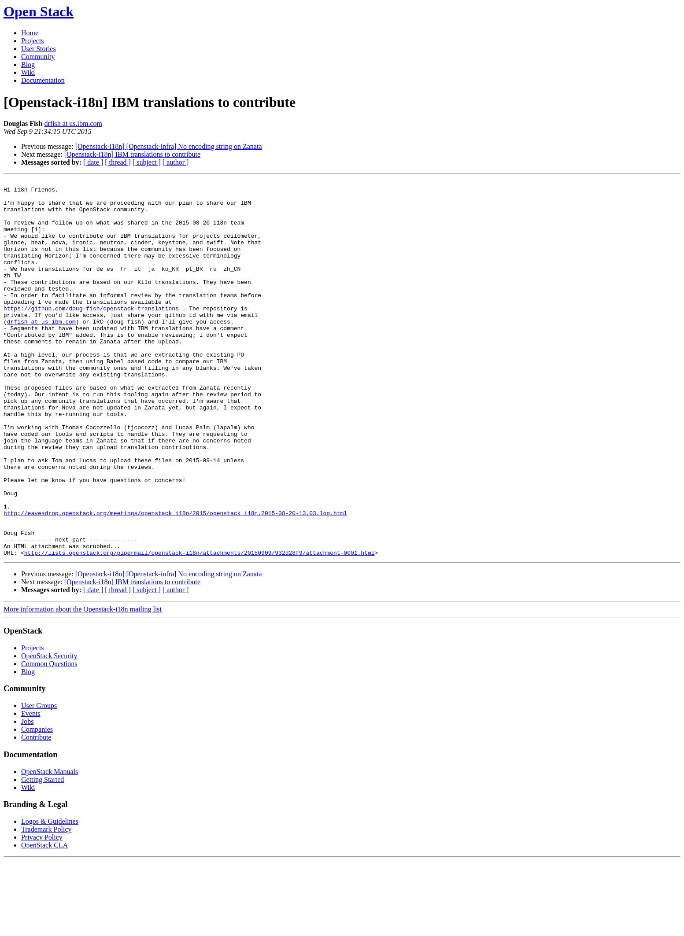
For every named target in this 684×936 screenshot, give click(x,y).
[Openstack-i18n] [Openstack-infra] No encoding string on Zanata (168, 146)
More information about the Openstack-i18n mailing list (83, 684)
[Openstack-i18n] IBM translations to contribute (132, 154)
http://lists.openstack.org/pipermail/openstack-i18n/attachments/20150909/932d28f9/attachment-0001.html (199, 628)
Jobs (27, 796)
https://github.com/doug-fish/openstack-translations (91, 335)
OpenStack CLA (44, 920)
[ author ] (176, 162)
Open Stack (39, 11)
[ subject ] (147, 162)
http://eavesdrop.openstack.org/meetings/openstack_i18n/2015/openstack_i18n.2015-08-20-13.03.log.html (175, 580)
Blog (28, 64)
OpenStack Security (49, 731)
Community (38, 56)
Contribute (36, 812)
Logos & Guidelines (49, 896)
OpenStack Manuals (49, 847)
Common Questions (49, 739)
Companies (37, 804)
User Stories (38, 48)
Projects (32, 40)
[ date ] (93, 162)
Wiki (28, 72)
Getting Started (42, 855)
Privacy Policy (42, 912)
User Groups (39, 781)
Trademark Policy (46, 904)
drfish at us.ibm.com (73, 123)
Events (31, 788)
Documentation (43, 80)
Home (29, 33)
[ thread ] (118, 162)
